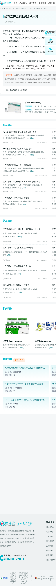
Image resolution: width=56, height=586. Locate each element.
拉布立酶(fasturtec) (20, 8)
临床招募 (42, 3)
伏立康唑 (49, 555)
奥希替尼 (49, 550)
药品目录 (23, 3)
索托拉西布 (50, 541)
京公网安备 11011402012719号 (42, 578)
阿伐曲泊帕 (50, 527)
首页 (15, 3)
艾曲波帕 (49, 546)
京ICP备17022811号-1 (51, 578)
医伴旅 (31, 578)
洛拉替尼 (49, 532)
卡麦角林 (49, 536)
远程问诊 (52, 3)
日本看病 (32, 3)
